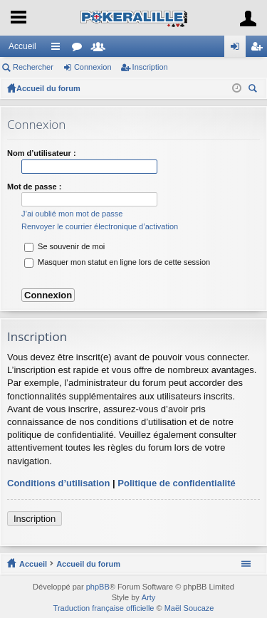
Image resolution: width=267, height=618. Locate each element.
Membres (101, 49)
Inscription (150, 67)
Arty (149, 597)
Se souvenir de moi (64, 246)
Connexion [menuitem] (238, 49)
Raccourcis (58, 49)
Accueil (22, 46)
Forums (80, 49)
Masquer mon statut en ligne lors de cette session (117, 262)
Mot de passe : (34, 186)
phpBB (98, 586)
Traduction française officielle (104, 608)
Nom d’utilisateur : (41, 153)
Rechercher (33, 67)
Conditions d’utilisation (58, 483)
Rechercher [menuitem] (254, 90)
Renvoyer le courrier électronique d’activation (99, 226)
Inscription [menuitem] (259, 49)
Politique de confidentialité (176, 483)
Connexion (93, 67)
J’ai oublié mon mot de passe (71, 213)
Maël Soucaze (189, 608)
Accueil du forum (48, 88)
